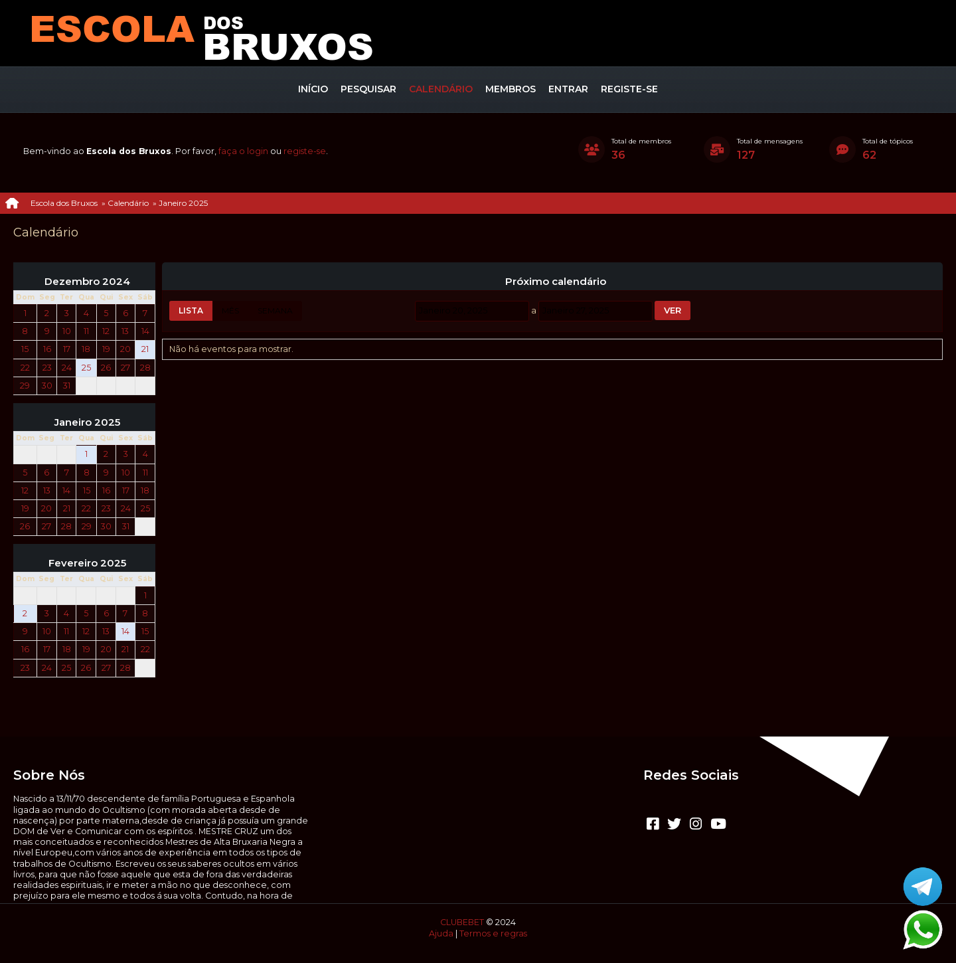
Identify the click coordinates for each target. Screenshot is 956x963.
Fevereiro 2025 (87, 563)
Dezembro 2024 (87, 282)
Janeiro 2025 (87, 422)
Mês (230, 310)
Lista (191, 310)
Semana (275, 310)
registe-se (304, 151)
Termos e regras (493, 933)
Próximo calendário (555, 282)
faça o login (243, 151)
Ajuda (441, 933)
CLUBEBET (462, 922)
